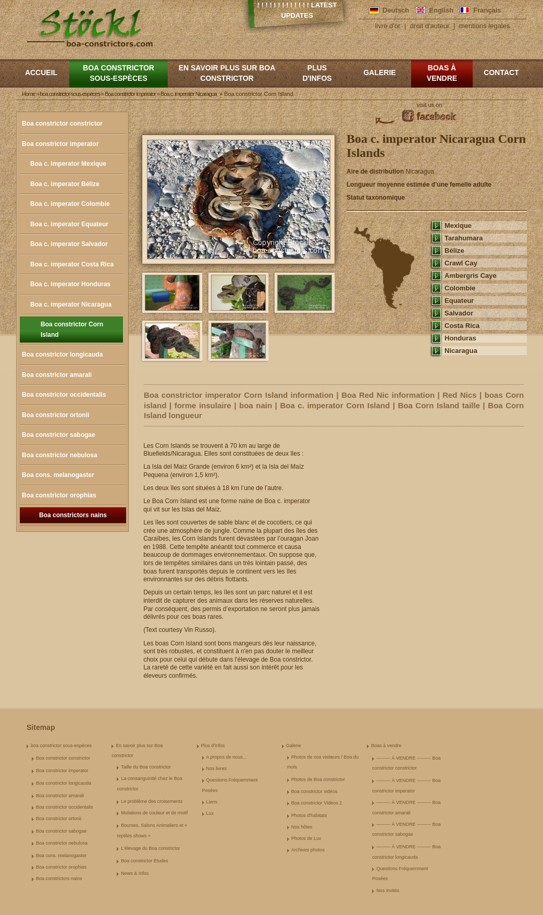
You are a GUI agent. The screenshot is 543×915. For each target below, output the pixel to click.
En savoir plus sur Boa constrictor (227, 73)
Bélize (454, 250)
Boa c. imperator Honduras (70, 284)
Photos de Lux (306, 838)
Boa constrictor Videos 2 (316, 803)
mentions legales (484, 26)
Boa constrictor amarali (57, 375)
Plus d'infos (316, 73)
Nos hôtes (302, 826)
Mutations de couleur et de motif (154, 812)
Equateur (459, 300)
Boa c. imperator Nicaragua (71, 304)
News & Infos (135, 873)
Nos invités (387, 890)
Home (28, 94)
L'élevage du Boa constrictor (150, 848)
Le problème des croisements (151, 801)
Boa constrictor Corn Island (72, 329)
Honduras (460, 338)
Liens (212, 801)
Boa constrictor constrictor (62, 123)
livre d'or (388, 26)
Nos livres (216, 768)
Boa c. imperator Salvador (69, 244)
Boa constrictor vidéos (314, 791)
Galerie (379, 72)
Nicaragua (461, 351)
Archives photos (308, 849)
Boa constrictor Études (144, 860)
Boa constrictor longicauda (62, 354)
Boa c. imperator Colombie (70, 204)
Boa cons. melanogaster (58, 475)
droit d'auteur (429, 26)
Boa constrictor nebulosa (59, 455)
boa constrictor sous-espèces (118, 73)
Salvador (459, 313)
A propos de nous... (226, 757)
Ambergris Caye (471, 275)
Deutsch (395, 10)
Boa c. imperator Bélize (65, 184)
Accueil (41, 72)
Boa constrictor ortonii (55, 415)
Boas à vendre (442, 73)
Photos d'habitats (309, 815)
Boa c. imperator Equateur (69, 224)
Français (487, 10)
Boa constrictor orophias (59, 495)
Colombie (460, 288)
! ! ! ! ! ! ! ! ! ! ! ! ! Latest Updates (297, 10)
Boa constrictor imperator (60, 144)
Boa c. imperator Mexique (68, 163)
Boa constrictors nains (73, 515)
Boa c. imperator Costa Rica (72, 264)
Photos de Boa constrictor (318, 779)
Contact (501, 72)
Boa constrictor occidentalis (64, 394)
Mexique (458, 225)
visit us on (429, 105)
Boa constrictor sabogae (58, 434)
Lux (210, 813)
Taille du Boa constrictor (146, 767)
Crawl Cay (461, 263)
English (441, 10)
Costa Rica (462, 326)
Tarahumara (464, 238)
